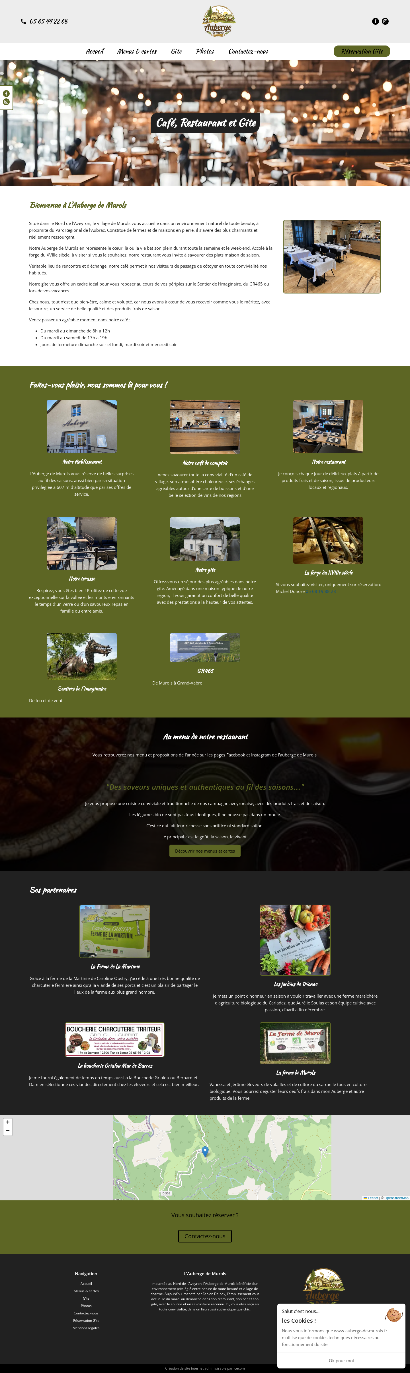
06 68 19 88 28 (321, 591)
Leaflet (371, 1198)
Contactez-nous (248, 51)
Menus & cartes (136, 51)
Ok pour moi (341, 1360)
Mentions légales (86, 1328)
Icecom (239, 1368)
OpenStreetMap (396, 1198)
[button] (205, 1152)
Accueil (94, 51)
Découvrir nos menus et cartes (205, 851)
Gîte (176, 51)
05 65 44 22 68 (48, 21)
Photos (205, 51)
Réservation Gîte (362, 51)
